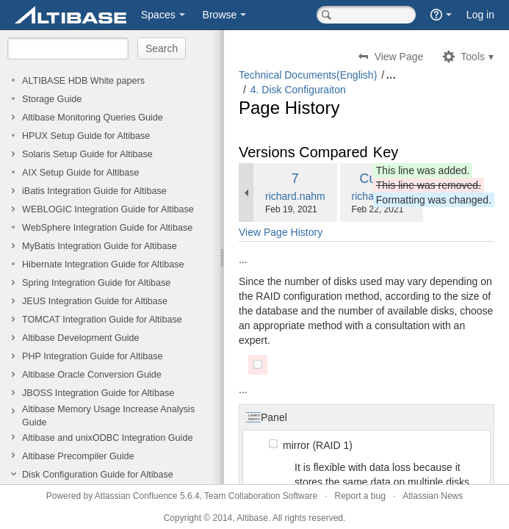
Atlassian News (432, 496)
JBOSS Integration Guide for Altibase (98, 393)
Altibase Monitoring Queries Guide (92, 117)
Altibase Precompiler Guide (78, 456)
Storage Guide (52, 99)
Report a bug (359, 496)
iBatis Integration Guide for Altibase (94, 191)
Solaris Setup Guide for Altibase (87, 154)
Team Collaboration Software (260, 496)
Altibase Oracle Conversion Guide (92, 375)
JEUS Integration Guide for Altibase (94, 301)
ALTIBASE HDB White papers (83, 81)
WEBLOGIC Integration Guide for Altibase (108, 209)
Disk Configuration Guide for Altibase (97, 474)
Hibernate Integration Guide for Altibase (103, 264)
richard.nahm (295, 196)
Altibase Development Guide (81, 338)
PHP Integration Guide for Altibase (92, 356)
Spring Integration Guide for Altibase (96, 283)
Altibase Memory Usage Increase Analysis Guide (108, 416)
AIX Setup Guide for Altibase (81, 173)
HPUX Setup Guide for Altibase (86, 136)
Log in (480, 15)
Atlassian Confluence (136, 496)
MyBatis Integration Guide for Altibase (99, 246)
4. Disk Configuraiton (298, 90)
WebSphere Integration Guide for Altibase (107, 228)
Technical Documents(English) (308, 75)
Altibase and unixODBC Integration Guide (107, 438)
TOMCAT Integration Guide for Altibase (102, 319)
